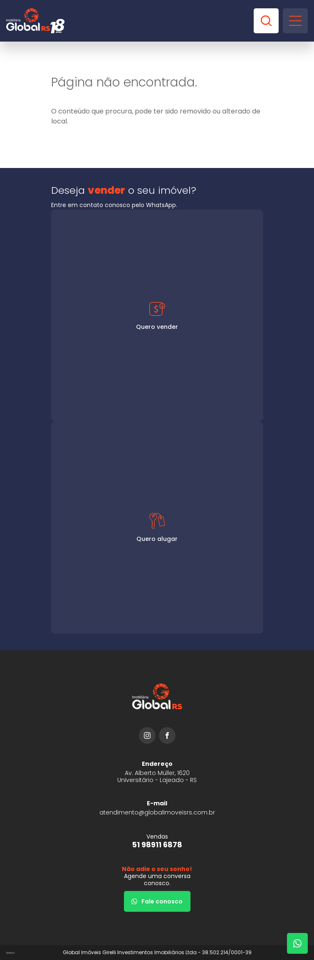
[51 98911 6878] (157, 841)
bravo (10, 953)
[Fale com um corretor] (297, 943)
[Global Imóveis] (35, 21)
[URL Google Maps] (157, 771)
